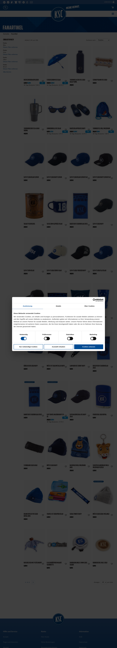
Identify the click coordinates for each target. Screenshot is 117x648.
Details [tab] (58, 306)
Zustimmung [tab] (27, 306)
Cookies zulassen (88, 347)
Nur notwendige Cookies (28, 347)
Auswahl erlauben (58, 347)
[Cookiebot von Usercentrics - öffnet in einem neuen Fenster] (94, 300)
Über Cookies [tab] (89, 306)
